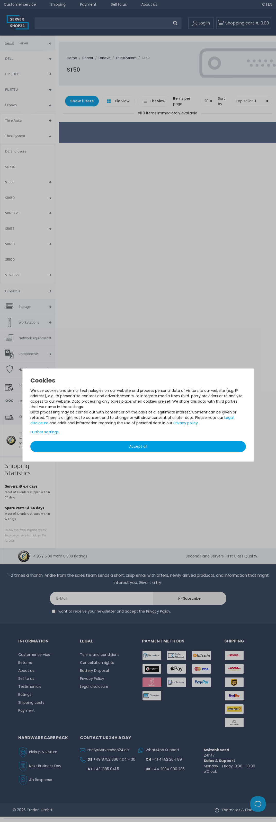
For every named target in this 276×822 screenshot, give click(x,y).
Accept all (138, 446)
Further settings (44, 432)
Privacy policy (185, 423)
